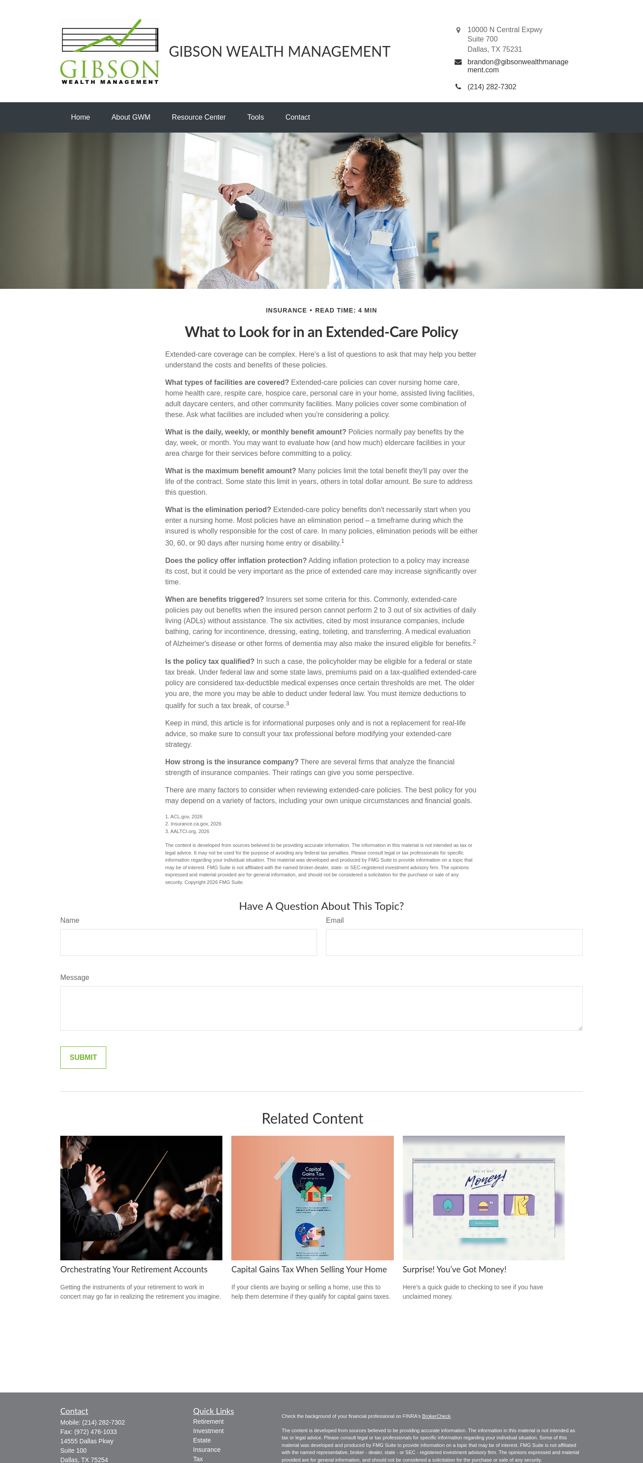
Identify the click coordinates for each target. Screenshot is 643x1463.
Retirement (208, 1421)
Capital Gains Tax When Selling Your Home (309, 1269)
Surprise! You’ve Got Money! (455, 1269)
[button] (80, 117)
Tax (198, 1459)
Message (74, 977)
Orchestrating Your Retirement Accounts (134, 1269)
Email (335, 920)
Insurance (207, 1449)
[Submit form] (83, 1057)
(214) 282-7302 (103, 1422)
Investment (208, 1430)
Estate (202, 1440)
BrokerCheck (436, 1416)
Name (69, 920)
